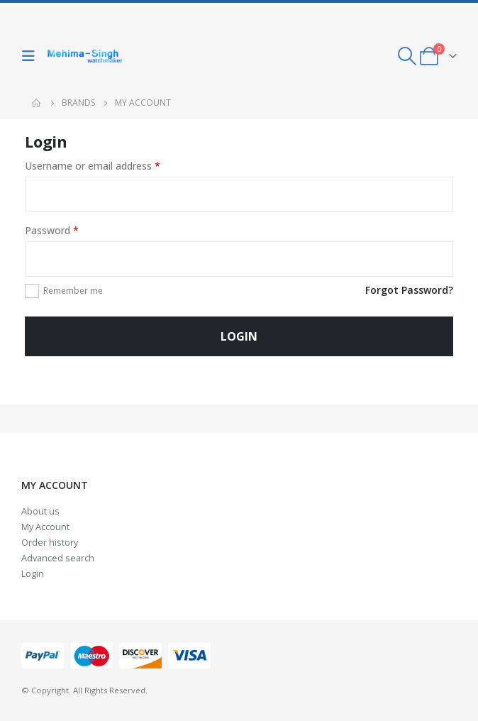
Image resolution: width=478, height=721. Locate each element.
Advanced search (57, 558)
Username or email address (92, 165)
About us (40, 511)
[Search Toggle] (407, 56)
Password (52, 230)
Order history (49, 542)
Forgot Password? (409, 290)
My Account (45, 527)
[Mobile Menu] (32, 56)
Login (239, 336)
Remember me (73, 291)
